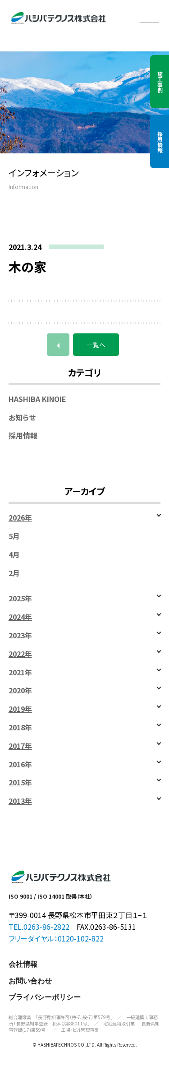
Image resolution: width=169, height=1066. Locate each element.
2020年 (20, 690)
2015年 (20, 782)
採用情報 (160, 141)
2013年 (20, 801)
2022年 (20, 654)
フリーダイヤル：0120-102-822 (56, 938)
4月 (14, 554)
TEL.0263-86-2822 (39, 926)
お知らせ (22, 417)
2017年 (20, 746)
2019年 (20, 709)
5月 (14, 536)
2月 (14, 573)
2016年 (20, 764)
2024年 (20, 617)
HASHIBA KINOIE (37, 399)
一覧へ (96, 344)
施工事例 (160, 81)
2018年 (20, 727)
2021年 (20, 672)
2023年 (20, 635)
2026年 (20, 517)
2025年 (20, 598)
